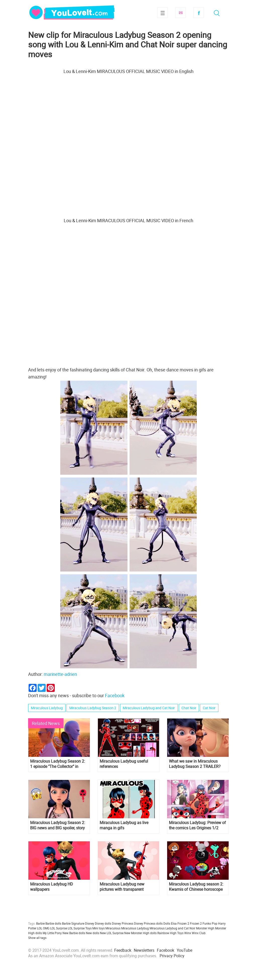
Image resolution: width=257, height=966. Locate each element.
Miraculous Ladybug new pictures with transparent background (122, 886)
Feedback (122, 950)
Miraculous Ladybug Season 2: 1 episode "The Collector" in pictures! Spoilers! (57, 764)
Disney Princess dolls (148, 923)
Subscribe (180, 13)
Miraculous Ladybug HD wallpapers (51, 886)
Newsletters (144, 950)
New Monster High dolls (140, 933)
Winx (187, 933)
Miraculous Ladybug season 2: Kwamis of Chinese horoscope (196, 886)
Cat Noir (209, 707)
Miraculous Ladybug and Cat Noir (149, 707)
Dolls (166, 923)
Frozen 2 (196, 923)
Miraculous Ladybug (47, 707)
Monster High (205, 928)
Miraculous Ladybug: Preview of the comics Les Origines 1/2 (197, 825)
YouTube (184, 950)
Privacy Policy (172, 955)
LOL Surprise (58, 928)
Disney (89, 923)
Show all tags (37, 938)
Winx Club (199, 933)
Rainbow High (166, 933)
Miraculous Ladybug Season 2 (92, 707)
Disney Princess (122, 923)
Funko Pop (210, 923)
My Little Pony (52, 933)
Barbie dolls (53, 923)
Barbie (40, 923)
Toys (180, 933)
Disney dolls (103, 923)
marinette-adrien (60, 674)
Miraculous (112, 928)
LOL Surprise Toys (80, 928)
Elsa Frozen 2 (180, 923)
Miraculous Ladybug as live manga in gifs (124, 825)
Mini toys (98, 928)
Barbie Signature (73, 923)
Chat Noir (188, 707)
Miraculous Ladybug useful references (124, 764)
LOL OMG (43, 928)
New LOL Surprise (111, 933)
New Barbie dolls (73, 933)
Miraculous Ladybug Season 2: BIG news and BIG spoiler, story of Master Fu (57, 825)
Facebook (198, 13)
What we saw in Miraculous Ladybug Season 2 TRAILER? (195, 764)
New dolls (92, 933)
